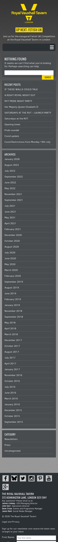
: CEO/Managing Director (19, 503)
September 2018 (13, 316)
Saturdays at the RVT (16, 118)
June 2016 (10, 392)
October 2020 (12, 240)
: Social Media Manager (17, 511)
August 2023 (11, 165)
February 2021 (12, 229)
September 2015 (13, 422)
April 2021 (10, 223)
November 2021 (13, 194)
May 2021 (9, 217)
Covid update (11, 136)
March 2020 (11, 270)
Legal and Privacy (10, 521)
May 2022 (9, 188)
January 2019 (12, 305)
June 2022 (10, 182)
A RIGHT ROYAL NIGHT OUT (19, 95)
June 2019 (10, 293)
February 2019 (12, 299)
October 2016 (12, 381)
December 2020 (13, 235)
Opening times (12, 124)
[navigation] (29, 47)
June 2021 (10, 211)
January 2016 (12, 404)
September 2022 (13, 176)
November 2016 (13, 375)
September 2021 (13, 200)
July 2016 (9, 386)
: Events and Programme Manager (22, 508)
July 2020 (9, 252)
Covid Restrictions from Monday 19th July (27, 142)
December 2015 (13, 410)
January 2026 (12, 159)
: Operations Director (16, 506)
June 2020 (10, 258)
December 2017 (13, 340)
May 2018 (9, 322)
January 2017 (12, 369)
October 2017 (12, 346)
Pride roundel (11, 130)
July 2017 (9, 357)
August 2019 (11, 287)
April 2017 (10, 363)
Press (7, 445)
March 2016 (11, 398)
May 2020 (9, 264)
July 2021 (9, 205)
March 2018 (11, 334)
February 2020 (12, 276)
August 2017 (11, 351)
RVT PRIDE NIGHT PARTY (18, 101)
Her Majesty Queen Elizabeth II (21, 106)
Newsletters (11, 439)
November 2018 (13, 311)
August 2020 (11, 246)
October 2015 (12, 416)
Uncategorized (12, 450)
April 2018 (10, 328)
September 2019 (13, 281)
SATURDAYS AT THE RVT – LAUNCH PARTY (27, 112)
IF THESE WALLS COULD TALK (21, 89)
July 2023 (9, 170)
